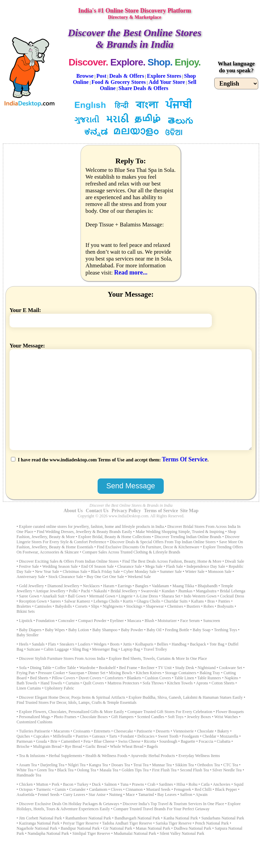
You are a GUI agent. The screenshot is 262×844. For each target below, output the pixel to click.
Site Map (189, 510)
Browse (84, 76)
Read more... (130, 272)
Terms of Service (161, 510)
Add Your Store (167, 82)
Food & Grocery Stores (118, 82)
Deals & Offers (126, 76)
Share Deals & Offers (143, 88)
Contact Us (97, 510)
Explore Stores (164, 76)
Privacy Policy (126, 510)
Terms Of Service (184, 459)
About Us (73, 510)
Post (101, 76)
